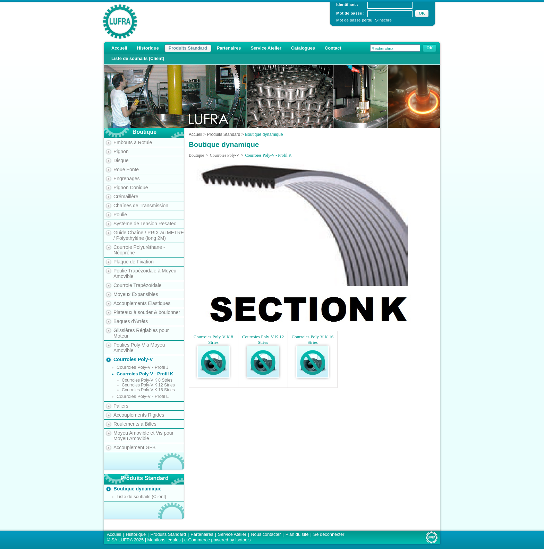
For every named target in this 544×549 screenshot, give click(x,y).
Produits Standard (188, 48)
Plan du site (297, 534)
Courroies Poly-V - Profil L (143, 396)
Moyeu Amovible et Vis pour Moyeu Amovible (143, 435)
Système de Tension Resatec (144, 223)
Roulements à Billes (134, 424)
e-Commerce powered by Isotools (217, 539)
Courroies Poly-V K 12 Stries (148, 385)
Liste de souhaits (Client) (137, 58)
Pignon (121, 151)
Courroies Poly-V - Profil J (143, 367)
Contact (333, 48)
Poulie (120, 214)
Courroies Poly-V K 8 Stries (147, 380)
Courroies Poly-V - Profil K (145, 373)
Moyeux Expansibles (135, 294)
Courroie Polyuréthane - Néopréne (139, 249)
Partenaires (229, 48)
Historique (148, 48)
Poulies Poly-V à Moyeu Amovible (139, 347)
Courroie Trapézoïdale (137, 285)
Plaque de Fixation (133, 261)
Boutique (196, 155)
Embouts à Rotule (132, 142)
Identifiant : (347, 4)
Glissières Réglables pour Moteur (141, 333)
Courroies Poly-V (133, 359)
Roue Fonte (126, 169)
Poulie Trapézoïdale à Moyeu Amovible (144, 273)
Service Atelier (265, 48)
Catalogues (303, 48)
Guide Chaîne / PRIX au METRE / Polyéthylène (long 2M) (148, 235)
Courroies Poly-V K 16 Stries (148, 389)
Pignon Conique (130, 187)
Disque (121, 160)
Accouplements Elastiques (141, 303)
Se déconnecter (329, 534)
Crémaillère (125, 196)
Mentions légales (164, 539)
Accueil (119, 48)
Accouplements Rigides (138, 415)
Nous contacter (266, 534)
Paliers (120, 406)
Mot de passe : (350, 13)
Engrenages (126, 178)
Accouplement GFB (134, 447)
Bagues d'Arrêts (130, 321)
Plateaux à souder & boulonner (146, 312)
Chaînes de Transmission (140, 205)
